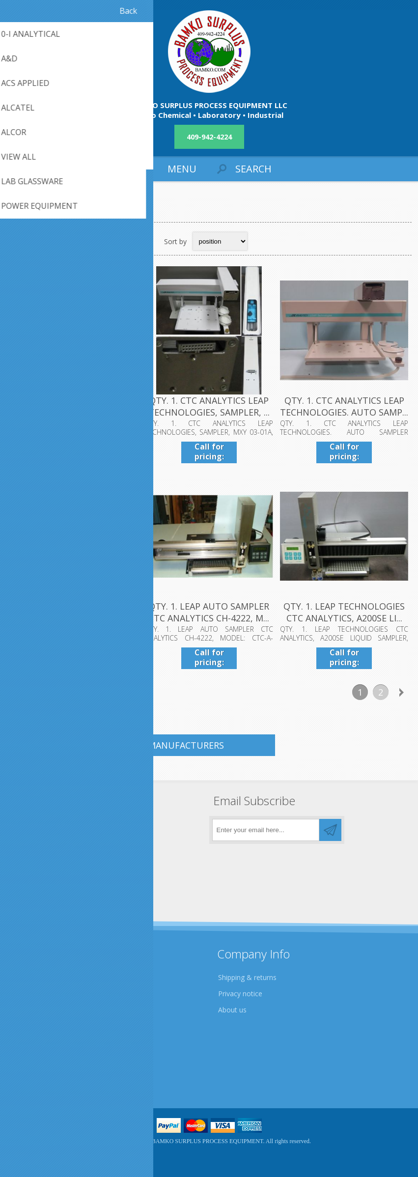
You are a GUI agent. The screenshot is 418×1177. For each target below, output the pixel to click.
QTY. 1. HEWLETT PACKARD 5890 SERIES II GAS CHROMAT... (74, 612)
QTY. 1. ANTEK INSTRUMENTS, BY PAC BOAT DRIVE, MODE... (74, 406)
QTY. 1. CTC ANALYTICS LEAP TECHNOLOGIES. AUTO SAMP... (344, 406)
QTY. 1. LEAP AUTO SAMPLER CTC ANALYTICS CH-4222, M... (208, 612)
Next (401, 692)
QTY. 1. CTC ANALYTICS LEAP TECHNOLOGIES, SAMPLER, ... (209, 406)
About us (232, 1009)
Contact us (31, 1057)
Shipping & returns (247, 977)
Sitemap (27, 1073)
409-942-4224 (209, 136)
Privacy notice (240, 993)
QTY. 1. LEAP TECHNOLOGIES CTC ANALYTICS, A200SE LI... (344, 612)
